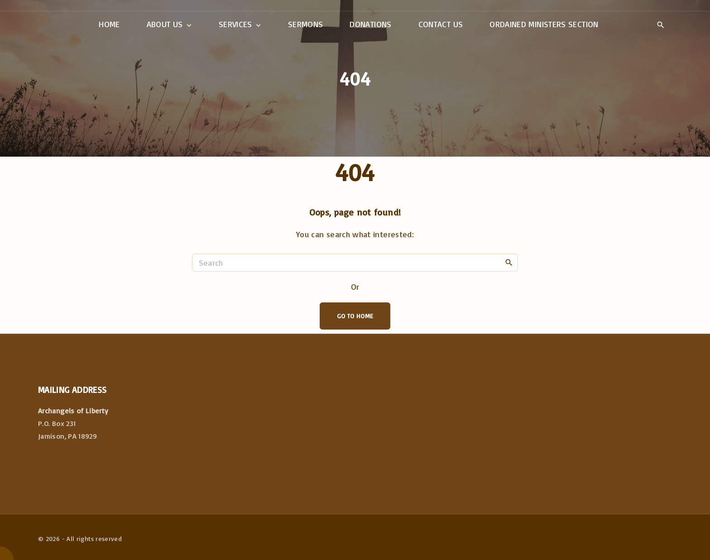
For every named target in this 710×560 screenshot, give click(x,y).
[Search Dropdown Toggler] (660, 25)
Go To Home (355, 316)
